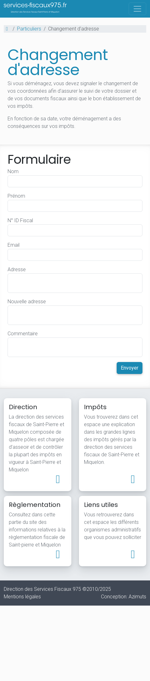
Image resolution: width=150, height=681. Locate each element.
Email (13, 245)
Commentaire (23, 334)
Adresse (17, 269)
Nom (13, 171)
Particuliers (29, 29)
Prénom (16, 196)
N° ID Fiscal (20, 220)
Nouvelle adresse (27, 302)
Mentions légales (22, 597)
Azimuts (137, 597)
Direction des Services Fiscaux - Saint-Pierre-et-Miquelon (35, 5)
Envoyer (129, 368)
